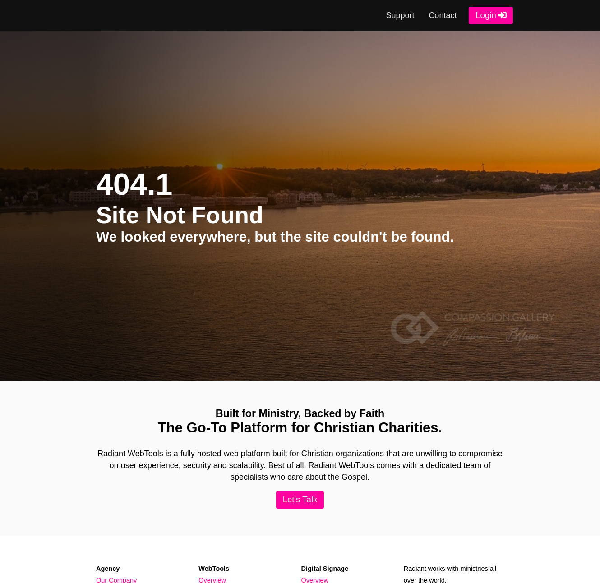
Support (400, 15)
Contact (443, 15)
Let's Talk (300, 499)
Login (485, 15)
